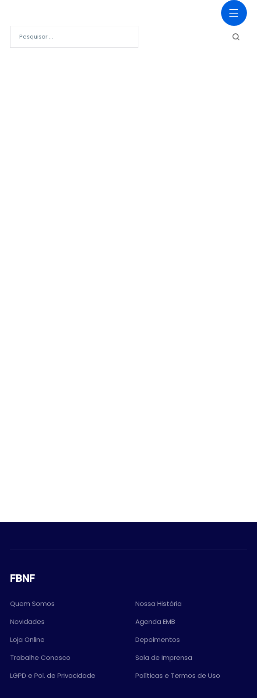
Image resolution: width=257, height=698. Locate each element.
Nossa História (158, 603)
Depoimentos (157, 639)
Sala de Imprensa (163, 657)
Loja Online (27, 639)
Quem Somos (32, 603)
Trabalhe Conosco (40, 657)
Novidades (27, 621)
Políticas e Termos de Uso (177, 675)
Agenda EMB (155, 621)
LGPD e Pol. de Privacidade (52, 675)
